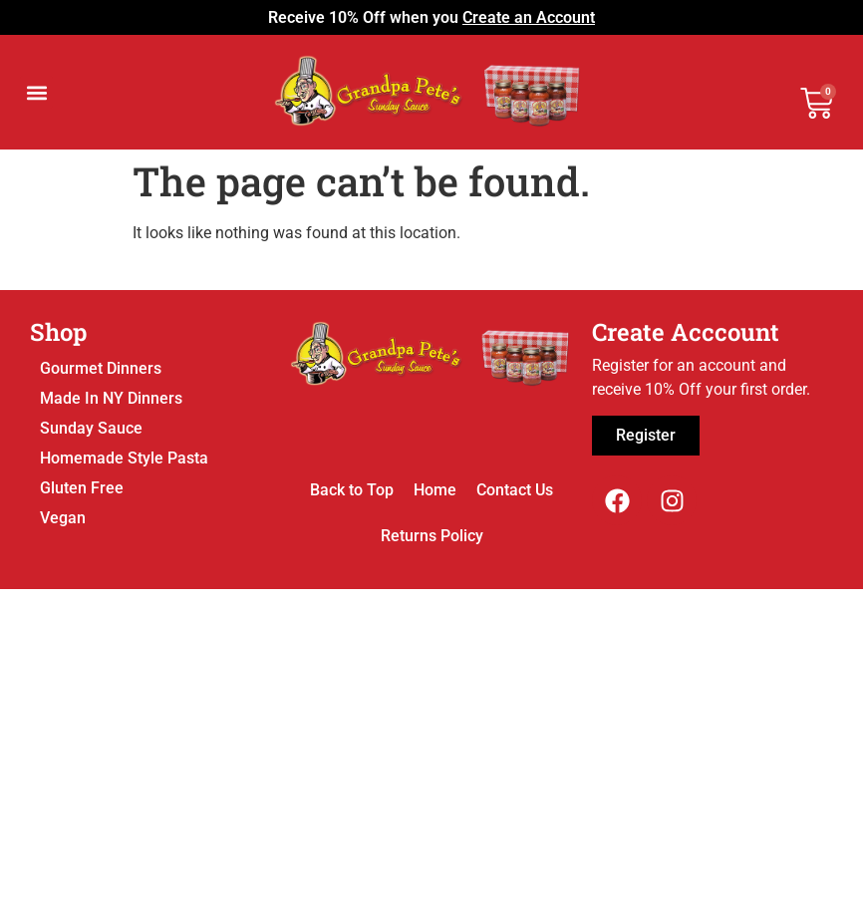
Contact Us (514, 489)
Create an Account (528, 17)
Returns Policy (432, 535)
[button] (36, 92)
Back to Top (352, 489)
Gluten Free (82, 487)
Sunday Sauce (91, 428)
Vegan (63, 517)
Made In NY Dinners (111, 398)
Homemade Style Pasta (124, 458)
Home (435, 489)
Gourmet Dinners (100, 368)
